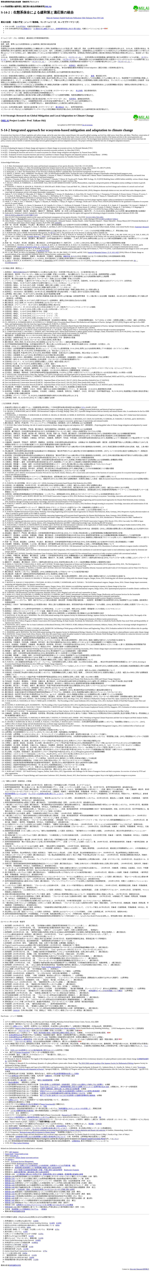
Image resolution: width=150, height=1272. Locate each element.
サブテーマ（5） (69, 59)
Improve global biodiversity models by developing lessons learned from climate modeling (45, 1028)
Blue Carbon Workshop (21, 1143)
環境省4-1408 (10, 1187)
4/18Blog (35, 1242)
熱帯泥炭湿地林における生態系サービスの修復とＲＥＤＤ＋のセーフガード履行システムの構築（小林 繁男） (56, 1176)
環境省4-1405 (10, 1192)
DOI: (6, 215)
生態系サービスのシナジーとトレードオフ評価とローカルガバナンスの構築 (44, 1205)
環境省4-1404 (10, 1194)
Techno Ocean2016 (22, 1052)
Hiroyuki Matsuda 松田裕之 (139, 1269)
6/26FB (35, 1221)
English (62, 18)
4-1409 (12, 1185)
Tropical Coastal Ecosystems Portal (93, 1139)
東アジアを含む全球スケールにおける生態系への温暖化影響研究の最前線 (67, 1095)
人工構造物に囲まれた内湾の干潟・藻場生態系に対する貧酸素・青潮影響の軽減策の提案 (49, 1174)
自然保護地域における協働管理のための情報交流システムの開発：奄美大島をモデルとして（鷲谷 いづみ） (56, 1185)
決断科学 (48, 1076)
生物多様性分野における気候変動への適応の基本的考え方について (41, 1136)
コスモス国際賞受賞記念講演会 (22, 1111)
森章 (92, 76)
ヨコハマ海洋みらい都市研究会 (20, 1039)
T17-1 (83, 407)
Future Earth (9, 1154)
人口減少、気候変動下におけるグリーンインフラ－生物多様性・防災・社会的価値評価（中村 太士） (53, 1181)
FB (100, 1117)
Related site (5, 1148)
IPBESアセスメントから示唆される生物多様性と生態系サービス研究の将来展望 (70, 1091)
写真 (45, 1106)
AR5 (10, 1152)
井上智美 (79, 90)
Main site (49, 18)
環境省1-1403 (10, 1200)
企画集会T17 (27, 29)
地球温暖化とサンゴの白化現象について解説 (105, 991)
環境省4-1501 (10, 1183)
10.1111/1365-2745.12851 (94, 217)
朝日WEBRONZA (19, 272)
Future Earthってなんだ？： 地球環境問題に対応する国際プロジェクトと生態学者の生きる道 (74, 1087)
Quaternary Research (142, 227)
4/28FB (38, 1240)
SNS (98, 18)
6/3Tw (57, 1229)
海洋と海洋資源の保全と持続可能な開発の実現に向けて (54, 1033)
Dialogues (89, 18)
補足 (74, 1165)
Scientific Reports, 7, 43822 (36, 236)
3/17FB (25, 1249)
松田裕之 (72, 65)
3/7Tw (45, 1251)
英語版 (90, 1124)
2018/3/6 (16, 1010)
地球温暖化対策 (19, 1211)
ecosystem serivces (32, 1157)
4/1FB (31, 1247)
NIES (11, 1139)
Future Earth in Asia (21, 1154)
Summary (56, 18)
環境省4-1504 (10, 1181)
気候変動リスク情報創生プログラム (25, 1209)
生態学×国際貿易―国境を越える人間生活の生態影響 (59, 1089)
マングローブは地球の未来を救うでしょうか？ (45, 794)
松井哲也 (72, 99)
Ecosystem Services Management (22, 1161)
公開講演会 (76, 1141)
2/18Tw (24, 1253)
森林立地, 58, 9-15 (70, 256)
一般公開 (22, 1080)
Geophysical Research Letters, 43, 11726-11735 (33, 247)
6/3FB (25, 1231)
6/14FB (52, 1223)
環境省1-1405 (10, 1198)
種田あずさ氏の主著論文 (29, 1104)
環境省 (7, 1185)
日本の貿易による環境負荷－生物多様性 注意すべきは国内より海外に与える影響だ (71, 1084)
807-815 (53, 233)
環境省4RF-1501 (11, 1207)
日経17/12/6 (33, 215)
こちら (115, 1139)
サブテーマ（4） (38, 61)
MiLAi (48, 6)
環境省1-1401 (10, 1202)
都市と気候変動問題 (45, 1080)
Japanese (16, 1152)
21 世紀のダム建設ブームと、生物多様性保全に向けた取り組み (57, 29)
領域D (44, 1209)
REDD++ (11, 1159)
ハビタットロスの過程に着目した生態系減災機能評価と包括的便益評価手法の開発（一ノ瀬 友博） (52, 1178)
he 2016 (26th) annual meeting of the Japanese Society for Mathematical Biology (106, 1063)
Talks (83, 18)
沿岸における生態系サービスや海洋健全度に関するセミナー (32, 1050)
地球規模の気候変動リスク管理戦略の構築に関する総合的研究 (38, 1168)
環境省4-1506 (10, 1176)
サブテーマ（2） (75, 57)
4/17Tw (25, 1244)
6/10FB (58, 1223)
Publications (77, 18)
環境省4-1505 (10, 1178)
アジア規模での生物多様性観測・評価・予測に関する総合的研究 (38, 1170)
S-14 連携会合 (13, 1076)
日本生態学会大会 (15, 1035)
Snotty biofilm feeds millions (51, 967)
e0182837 (58, 223)
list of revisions (87, 125)
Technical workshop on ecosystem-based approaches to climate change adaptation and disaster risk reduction (69, 1130)
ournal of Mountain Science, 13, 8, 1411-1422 (103, 252)
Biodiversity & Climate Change (27, 1163)
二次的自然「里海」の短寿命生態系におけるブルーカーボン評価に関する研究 (45, 1189)
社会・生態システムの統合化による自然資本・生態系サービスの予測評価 (42, 1165)
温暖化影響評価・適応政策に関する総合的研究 (30, 1172)
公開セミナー (18, 1026)
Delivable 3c (14, 1156)
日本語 (98, 1124)
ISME (18, 1139)
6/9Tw (57, 1225)
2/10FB (31, 1257)
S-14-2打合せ (21, 26)
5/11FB (31, 1236)
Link (102, 18)
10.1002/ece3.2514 (42, 250)
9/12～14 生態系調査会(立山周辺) (18, 1057)
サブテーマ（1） (124, 61)
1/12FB (35, 1259)
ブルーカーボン (24, 1030)
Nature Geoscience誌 (47, 1104)
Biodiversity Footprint (71, 1170)
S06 (46, 1037)
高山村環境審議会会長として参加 (66, 1073)
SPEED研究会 (61, 1126)
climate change (20, 1157)
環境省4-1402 (10, 1196)
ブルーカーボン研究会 (23, 1041)
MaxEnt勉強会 (13, 1082)
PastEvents (69, 18)
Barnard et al (66, 1115)
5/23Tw (40, 1234)
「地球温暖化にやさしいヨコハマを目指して (74, 1108)
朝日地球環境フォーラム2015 (16, 794)
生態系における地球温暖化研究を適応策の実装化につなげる (62, 1093)
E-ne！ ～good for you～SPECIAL (34, 1119)
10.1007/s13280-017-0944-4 (108, 219)
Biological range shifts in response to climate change (37, 1132)
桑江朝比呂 (60, 107)
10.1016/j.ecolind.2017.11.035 (18, 215)
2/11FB (34, 1255)
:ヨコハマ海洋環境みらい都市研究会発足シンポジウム (29, 1117)
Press (95, 18)
